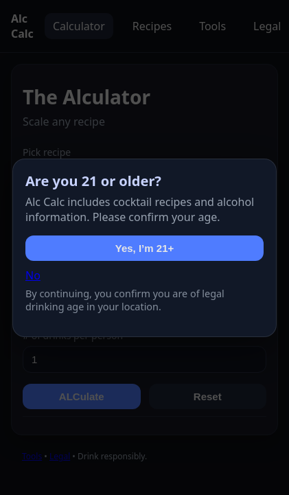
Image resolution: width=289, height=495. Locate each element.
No (33, 275)
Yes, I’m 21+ (144, 248)
